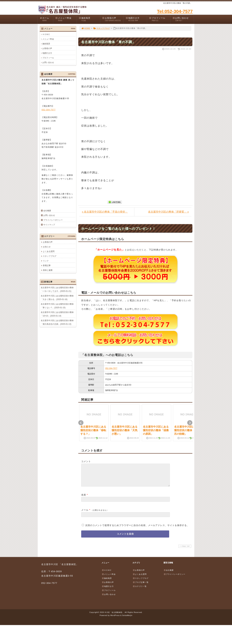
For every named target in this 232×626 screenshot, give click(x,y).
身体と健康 (48, 270)
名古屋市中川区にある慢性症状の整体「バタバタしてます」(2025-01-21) (57, 289)
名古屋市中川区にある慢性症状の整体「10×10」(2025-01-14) (57, 314)
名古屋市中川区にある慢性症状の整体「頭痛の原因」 (156, 430)
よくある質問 (48, 251)
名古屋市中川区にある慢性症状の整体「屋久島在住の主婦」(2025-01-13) (57, 322)
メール (84, 514)
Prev (80, 422)
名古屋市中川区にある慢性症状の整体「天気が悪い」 (124, 430)
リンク (46, 261)
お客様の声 (113, 19)
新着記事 (47, 265)
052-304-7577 (111, 368)
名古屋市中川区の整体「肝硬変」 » (168, 211)
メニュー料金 (66, 19)
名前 (83, 498)
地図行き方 (136, 19)
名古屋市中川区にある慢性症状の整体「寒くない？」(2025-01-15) (57, 306)
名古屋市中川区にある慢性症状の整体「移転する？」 (93, 430)
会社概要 (47, 211)
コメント (86, 461)
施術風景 (89, 19)
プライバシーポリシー (53, 220)
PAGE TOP (184, 550)
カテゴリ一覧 (140, 590)
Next (189, 422)
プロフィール (160, 19)
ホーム (46, 19)
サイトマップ (49, 225)
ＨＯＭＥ (46, 34)
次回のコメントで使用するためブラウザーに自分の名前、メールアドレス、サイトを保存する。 (137, 529)
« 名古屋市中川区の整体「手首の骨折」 (105, 211)
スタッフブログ (101, 28)
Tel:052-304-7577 (175, 11)
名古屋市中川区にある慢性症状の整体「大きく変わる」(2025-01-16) (57, 297)
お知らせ (47, 247)
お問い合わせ (183, 19)
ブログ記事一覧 (141, 586)
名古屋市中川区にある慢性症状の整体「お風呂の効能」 (187, 430)
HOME (85, 28)
